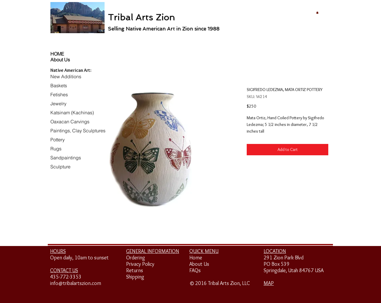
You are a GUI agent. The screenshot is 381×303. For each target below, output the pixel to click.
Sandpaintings (65, 158)
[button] (317, 12)
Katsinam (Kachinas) (72, 112)
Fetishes (59, 94)
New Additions (65, 76)
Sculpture (60, 167)
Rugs (55, 149)
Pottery (57, 139)
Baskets (58, 85)
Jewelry (58, 103)
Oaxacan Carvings (69, 121)
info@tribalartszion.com (75, 283)
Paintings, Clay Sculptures (77, 130)
